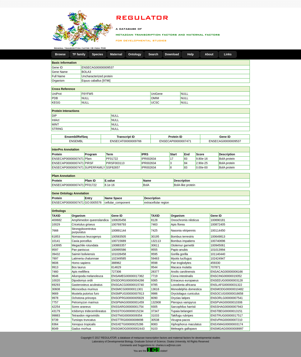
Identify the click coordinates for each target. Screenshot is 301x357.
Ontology (134, 54)
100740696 (217, 241)
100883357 (118, 245)
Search (153, 54)
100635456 (118, 220)
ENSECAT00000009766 (126, 141)
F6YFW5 (87, 93)
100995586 (118, 249)
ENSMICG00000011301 (127, 289)
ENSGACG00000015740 (127, 284)
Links (228, 54)
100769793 (118, 224)
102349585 (118, 258)
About (209, 54)
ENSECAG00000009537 (98, 67)
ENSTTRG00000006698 (127, 320)
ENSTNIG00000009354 (126, 315)
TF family (79, 54)
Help (190, 54)
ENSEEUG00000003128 (226, 280)
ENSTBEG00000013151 (226, 311)
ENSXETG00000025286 (127, 324)
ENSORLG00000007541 (226, 298)
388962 (116, 263)
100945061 (217, 245)
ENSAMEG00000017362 (127, 276)
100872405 (217, 224)
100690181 (217, 220)
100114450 (217, 230)
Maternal (116, 54)
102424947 (217, 258)
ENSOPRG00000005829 (127, 298)
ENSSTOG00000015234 (127, 311)
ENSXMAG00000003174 (226, 324)
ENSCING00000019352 (226, 276)
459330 (215, 263)
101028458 (118, 254)
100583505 (118, 236)
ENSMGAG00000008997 (226, 328)
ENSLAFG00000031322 (226, 284)
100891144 (118, 230)
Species (97, 54)
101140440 (217, 254)
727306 (116, 271)
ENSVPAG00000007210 (226, 320)
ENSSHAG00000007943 (226, 306)
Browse (60, 54)
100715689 (118, 241)
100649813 (217, 236)
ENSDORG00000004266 (127, 280)
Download (172, 54)
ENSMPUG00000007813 (127, 293)
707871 (215, 267)
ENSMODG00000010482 (227, 289)
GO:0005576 (93, 202)
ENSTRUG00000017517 (226, 315)
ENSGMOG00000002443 (128, 328)
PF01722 (91, 185)
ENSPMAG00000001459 (127, 302)
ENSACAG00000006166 (226, 271)
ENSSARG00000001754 (127, 306)
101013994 (217, 249)
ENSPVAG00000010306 (226, 302)
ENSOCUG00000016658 (226, 293)
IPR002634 (149, 158)
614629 (116, 267)
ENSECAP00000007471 (175, 141)
